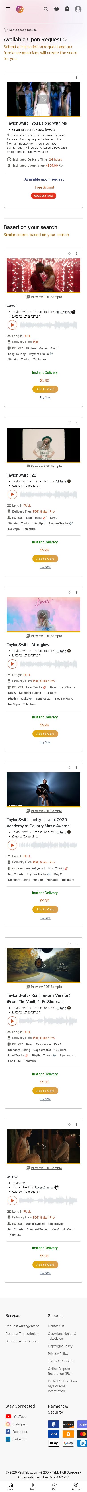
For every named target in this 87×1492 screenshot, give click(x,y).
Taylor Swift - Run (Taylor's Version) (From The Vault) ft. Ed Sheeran (39, 998)
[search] (46, 9)
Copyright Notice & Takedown (62, 1336)
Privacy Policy (58, 1353)
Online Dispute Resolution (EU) (60, 1371)
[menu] (8, 8)
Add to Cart (45, 389)
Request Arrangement (22, 1326)
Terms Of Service (60, 1361)
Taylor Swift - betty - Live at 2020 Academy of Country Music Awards (38, 822)
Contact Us (56, 1326)
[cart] (67, 9)
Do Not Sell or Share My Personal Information (63, 1386)
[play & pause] (12, 325)
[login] (78, 9)
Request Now (43, 195)
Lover (12, 305)
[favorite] (56, 9)
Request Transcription (22, 1333)
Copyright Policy (60, 1346)
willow (12, 1176)
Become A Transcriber (22, 1341)
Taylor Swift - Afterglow (28, 644)
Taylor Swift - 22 (21, 475)
